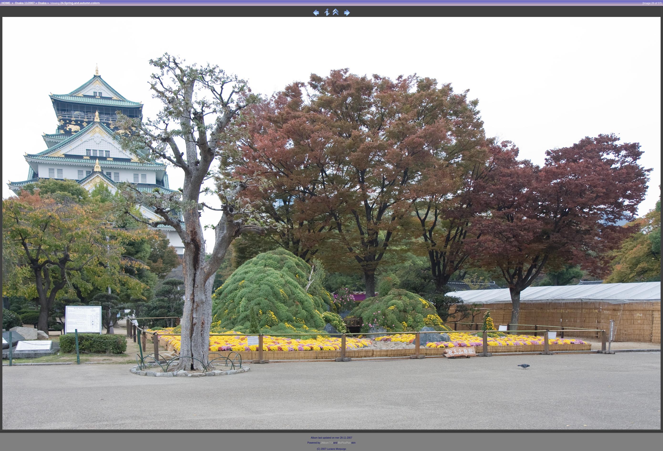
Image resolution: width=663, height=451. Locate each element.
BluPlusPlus (344, 442)
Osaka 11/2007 (25, 3)
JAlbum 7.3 (327, 442)
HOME (6, 3)
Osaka (42, 3)
